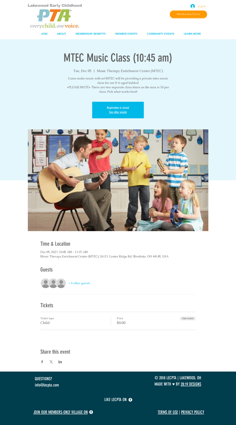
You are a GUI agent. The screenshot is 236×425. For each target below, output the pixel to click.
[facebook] (130, 400)
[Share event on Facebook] (42, 361)
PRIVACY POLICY (192, 412)
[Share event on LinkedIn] (60, 361)
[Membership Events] (188, 14)
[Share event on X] (51, 361)
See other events (118, 112)
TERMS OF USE (168, 412)
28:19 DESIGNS (191, 384)
